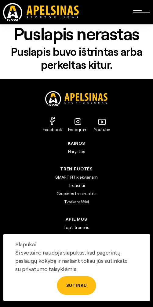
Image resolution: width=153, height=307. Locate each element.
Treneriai (76, 185)
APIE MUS (76, 219)
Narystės (76, 151)
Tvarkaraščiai (76, 202)
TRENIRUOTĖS (76, 169)
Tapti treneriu (76, 227)
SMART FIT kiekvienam (76, 177)
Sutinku (76, 285)
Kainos (76, 143)
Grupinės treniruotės (76, 193)
